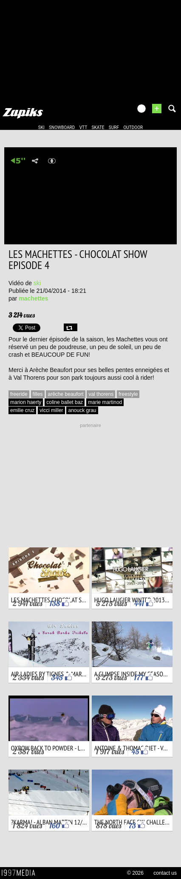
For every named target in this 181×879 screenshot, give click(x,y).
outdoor (133, 127)
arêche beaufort (65, 394)
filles (38, 394)
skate (98, 127)
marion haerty (25, 402)
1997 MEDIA (21, 873)
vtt (83, 127)
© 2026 (135, 873)
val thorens (100, 394)
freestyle (128, 394)
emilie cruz (22, 410)
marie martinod (105, 402)
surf (114, 127)
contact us (165, 873)
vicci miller (51, 410)
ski (41, 127)
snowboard (62, 127)
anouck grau (82, 410)
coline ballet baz (64, 402)
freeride (19, 394)
